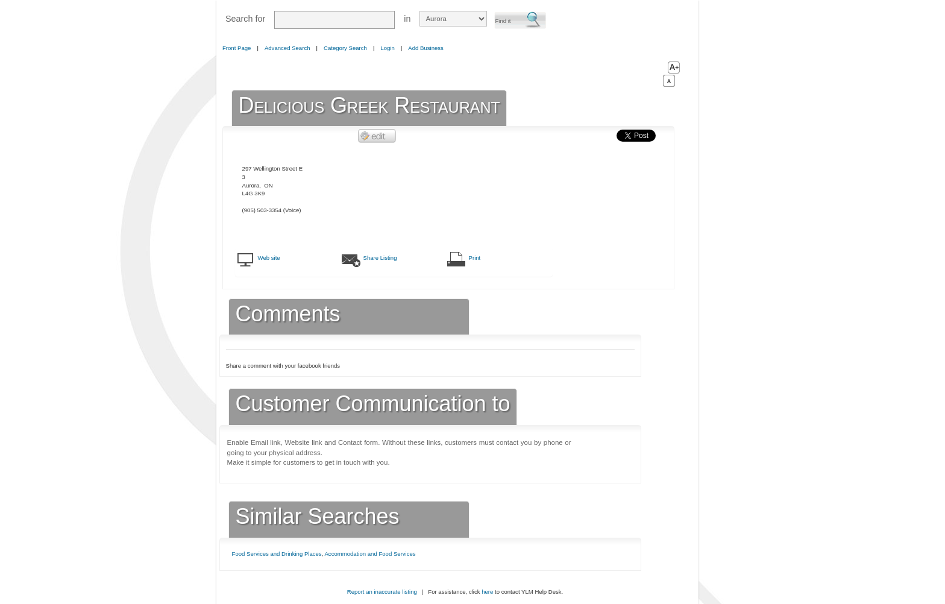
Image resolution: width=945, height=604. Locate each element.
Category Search (345, 48)
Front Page (236, 48)
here (487, 591)
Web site (269, 257)
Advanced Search (287, 48)
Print (475, 257)
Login (387, 48)
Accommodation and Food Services (369, 553)
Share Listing (380, 257)
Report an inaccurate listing (382, 591)
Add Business (426, 48)
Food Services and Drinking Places (277, 553)
